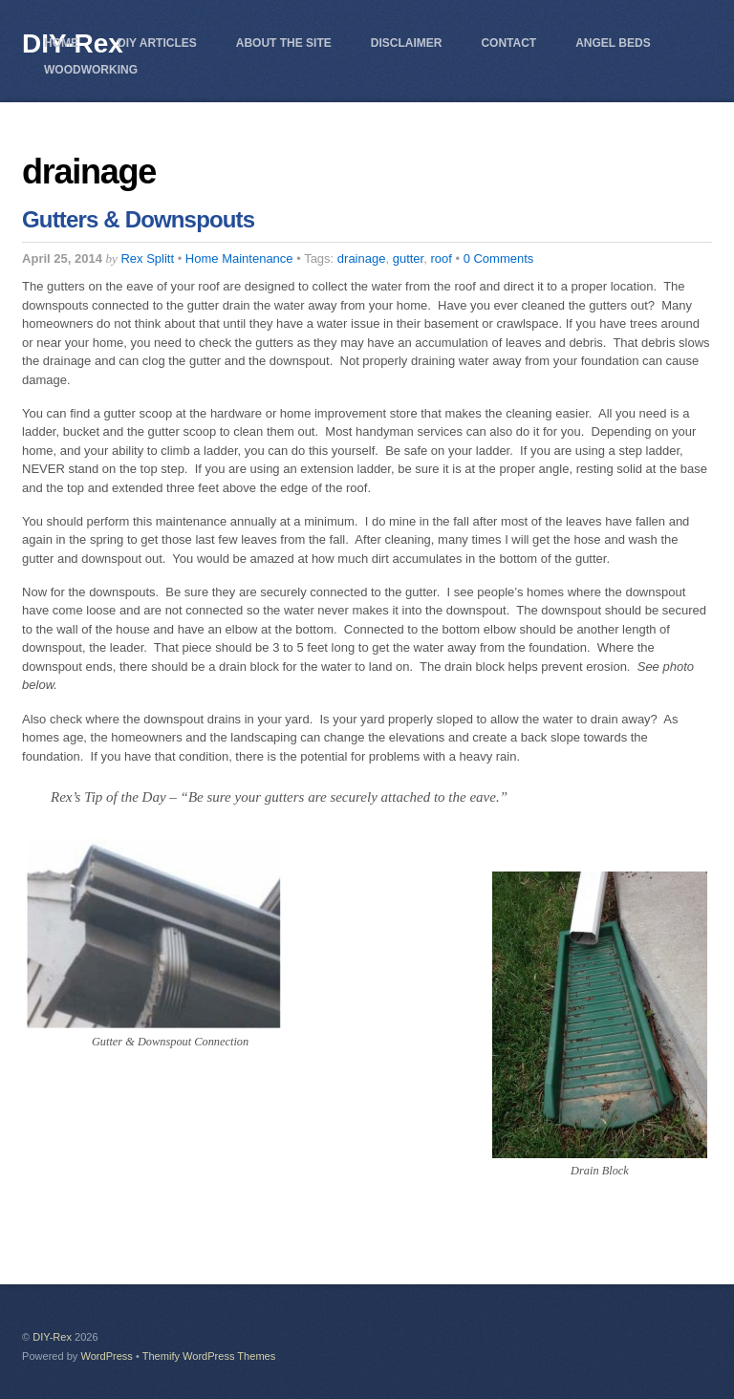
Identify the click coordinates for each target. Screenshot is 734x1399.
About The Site (284, 43)
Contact (508, 43)
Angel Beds (612, 43)
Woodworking (91, 69)
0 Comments (499, 258)
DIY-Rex (52, 1337)
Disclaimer (407, 43)
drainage (361, 258)
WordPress (106, 1356)
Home (61, 43)
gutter (408, 258)
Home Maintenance (239, 258)
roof (440, 258)
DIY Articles (157, 43)
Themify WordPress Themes (209, 1356)
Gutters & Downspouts (138, 219)
